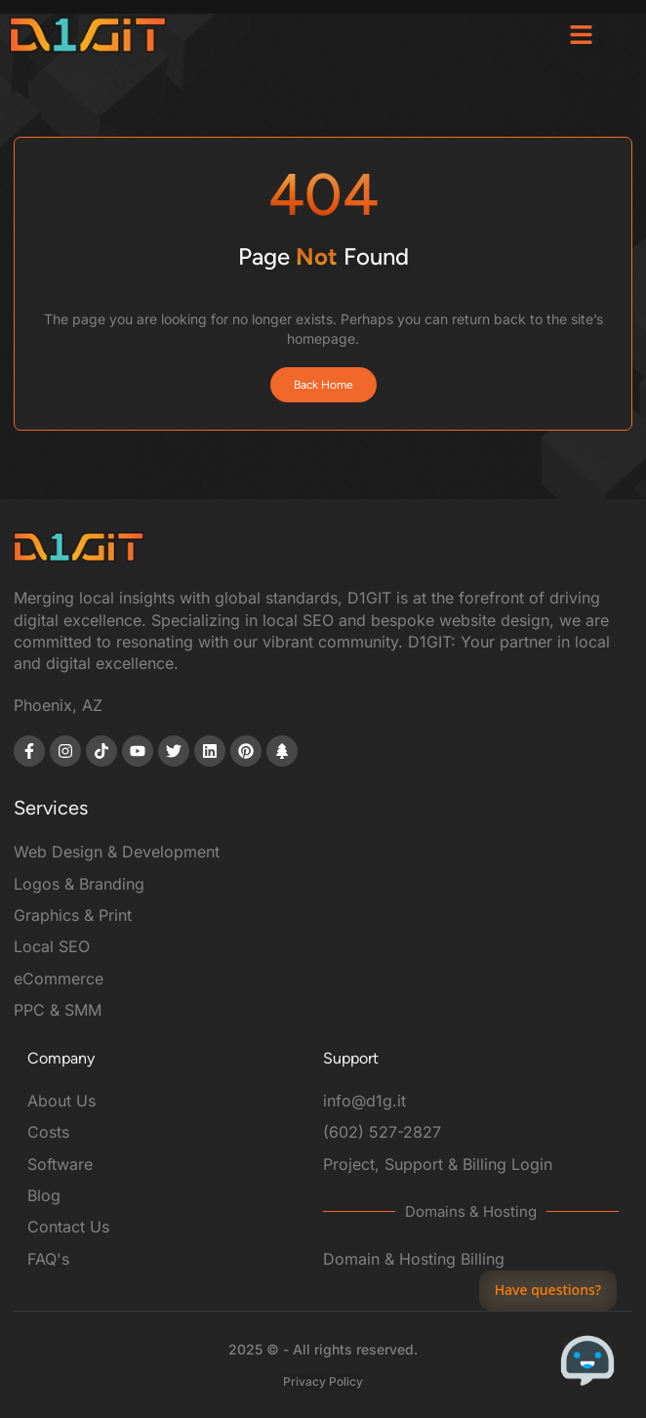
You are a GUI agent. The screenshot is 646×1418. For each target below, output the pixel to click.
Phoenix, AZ (58, 705)
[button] (581, 34)
